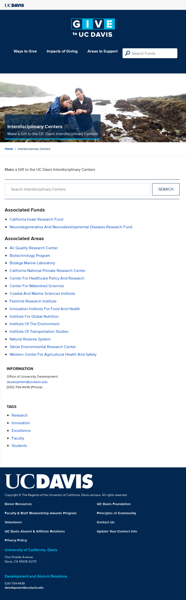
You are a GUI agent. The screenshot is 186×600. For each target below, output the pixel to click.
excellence (21, 430)
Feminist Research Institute (33, 301)
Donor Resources (18, 503)
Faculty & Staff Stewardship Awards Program (41, 513)
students (19, 445)
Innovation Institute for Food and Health (45, 309)
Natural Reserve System (30, 339)
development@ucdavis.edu (27, 381)
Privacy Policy (16, 540)
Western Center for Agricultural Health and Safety (53, 354)
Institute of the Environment (35, 324)
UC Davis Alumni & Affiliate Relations (35, 531)
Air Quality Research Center (34, 248)
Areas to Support (102, 51)
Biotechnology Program (30, 255)
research (20, 415)
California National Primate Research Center (47, 270)
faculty (18, 438)
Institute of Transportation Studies (39, 331)
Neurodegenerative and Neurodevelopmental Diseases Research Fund (71, 227)
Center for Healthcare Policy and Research (47, 278)
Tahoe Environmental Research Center (43, 347)
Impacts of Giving (62, 51)
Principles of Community (116, 513)
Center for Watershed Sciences (37, 286)
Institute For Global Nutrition (34, 316)
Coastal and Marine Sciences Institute (42, 293)
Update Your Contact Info (117, 531)
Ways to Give (25, 51)
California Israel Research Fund (36, 219)
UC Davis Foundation (114, 503)
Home (9, 149)
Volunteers (13, 522)
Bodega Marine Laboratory (32, 263)
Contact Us (106, 522)
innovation (21, 423)
